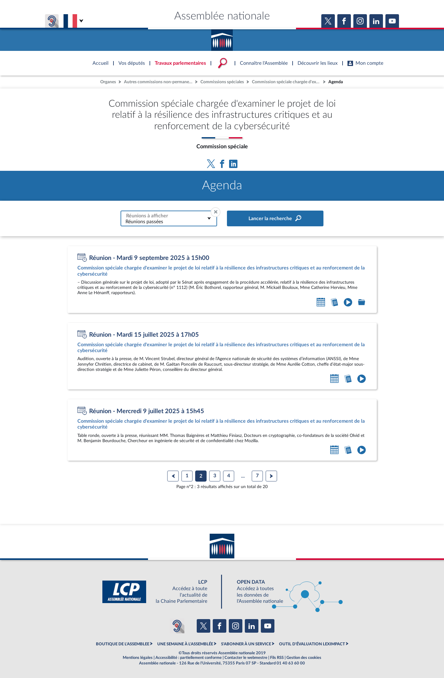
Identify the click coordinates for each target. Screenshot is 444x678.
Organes (108, 82)
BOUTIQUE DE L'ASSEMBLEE (122, 644)
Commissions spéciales (222, 82)
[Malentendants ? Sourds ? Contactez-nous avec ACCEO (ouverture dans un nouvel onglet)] (177, 625)
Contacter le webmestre (245, 658)
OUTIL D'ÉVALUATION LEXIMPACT (312, 644)
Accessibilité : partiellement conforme (188, 658)
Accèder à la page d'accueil (222, 38)
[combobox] (169, 218)
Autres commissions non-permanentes (159, 82)
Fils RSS (277, 658)
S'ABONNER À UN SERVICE (246, 644)
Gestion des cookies (303, 658)
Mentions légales (138, 658)
